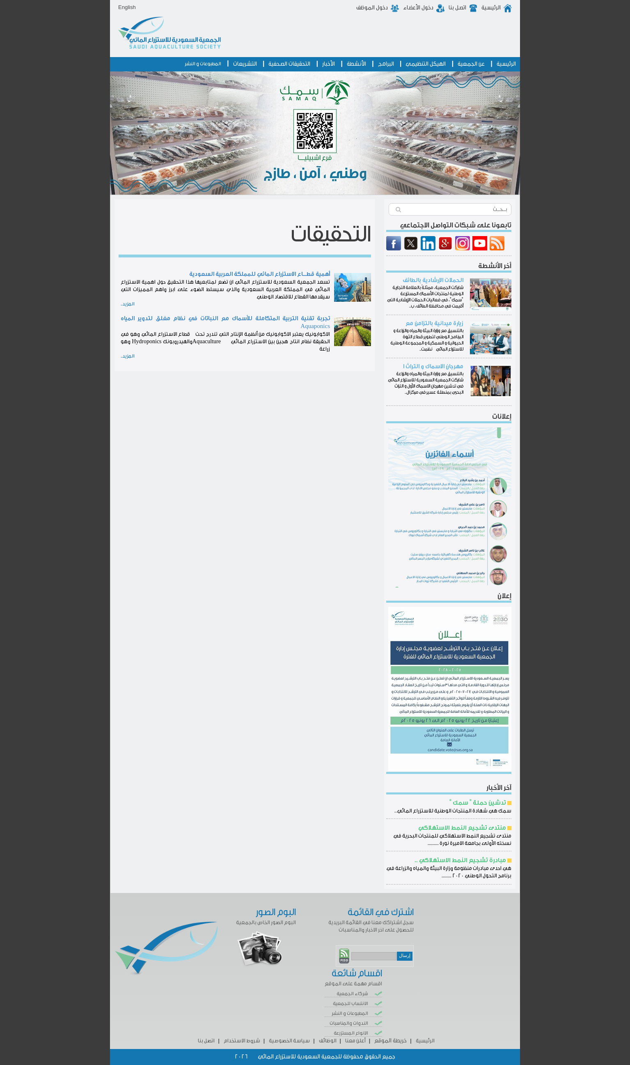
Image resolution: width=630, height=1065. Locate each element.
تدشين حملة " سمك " (477, 802)
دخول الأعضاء (418, 8)
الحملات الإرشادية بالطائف (433, 280)
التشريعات (245, 64)
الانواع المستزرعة (351, 1033)
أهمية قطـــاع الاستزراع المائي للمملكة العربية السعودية (259, 274)
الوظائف (328, 1040)
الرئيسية (491, 8)
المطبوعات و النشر (203, 64)
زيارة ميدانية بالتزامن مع (434, 323)
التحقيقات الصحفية (289, 64)
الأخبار (328, 64)
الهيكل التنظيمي (425, 64)
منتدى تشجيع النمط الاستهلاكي (462, 827)
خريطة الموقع (390, 1040)
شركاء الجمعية (352, 993)
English (127, 7)
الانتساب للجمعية (350, 1003)
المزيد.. (128, 304)
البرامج (386, 64)
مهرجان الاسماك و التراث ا (433, 366)
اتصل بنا (457, 8)
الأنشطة (356, 64)
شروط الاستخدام (242, 1040)
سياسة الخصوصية (289, 1040)
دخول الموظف (372, 8)
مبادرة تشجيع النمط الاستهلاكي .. (460, 860)
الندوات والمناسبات (349, 1023)
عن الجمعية (471, 64)
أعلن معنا (355, 1040)
